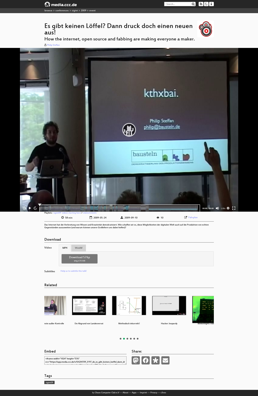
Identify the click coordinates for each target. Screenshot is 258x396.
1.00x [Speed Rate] (223, 208)
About (125, 393)
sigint (75, 10)
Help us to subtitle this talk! (74, 271)
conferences (62, 10)
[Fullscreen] (233, 208)
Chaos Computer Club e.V (107, 393)
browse (48, 10)
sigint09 (49, 383)
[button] (129, 129)
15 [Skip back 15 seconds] (24, 208)
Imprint (143, 393)
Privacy (153, 393)
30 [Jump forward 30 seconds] (35, 208)
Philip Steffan (53, 45)
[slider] (120, 208)
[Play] (30, 208)
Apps (134, 393)
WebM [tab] (78, 248)
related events (90, 213)
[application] (129, 130)
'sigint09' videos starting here (67, 213)
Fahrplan (193, 217)
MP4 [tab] (64, 248)
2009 (83, 10)
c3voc (163, 393)
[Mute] (217, 208)
